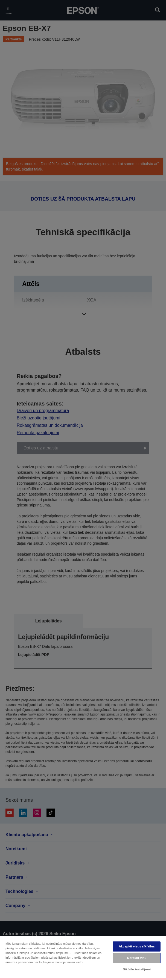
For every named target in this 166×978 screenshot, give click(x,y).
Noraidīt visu (136, 957)
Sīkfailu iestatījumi (137, 969)
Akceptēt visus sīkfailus (137, 946)
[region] (83, 956)
